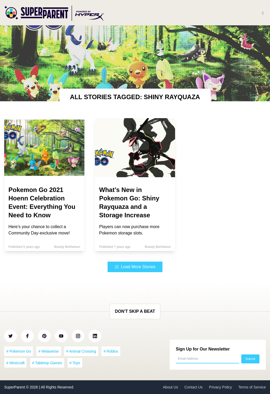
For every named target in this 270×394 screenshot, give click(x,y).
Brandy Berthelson (67, 247)
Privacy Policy (220, 387)
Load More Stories (135, 267)
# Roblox (111, 351)
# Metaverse (48, 351)
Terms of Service (252, 387)
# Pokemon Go (18, 351)
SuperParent (15, 387)
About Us (170, 387)
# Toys (75, 363)
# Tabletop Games (47, 363)
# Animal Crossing (81, 351)
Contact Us (193, 387)
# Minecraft (15, 363)
